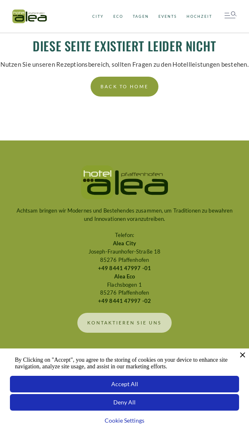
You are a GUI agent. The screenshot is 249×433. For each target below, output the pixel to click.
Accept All (124, 383)
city (98, 16)
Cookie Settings (124, 420)
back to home (124, 86)
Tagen (141, 16)
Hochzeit (199, 16)
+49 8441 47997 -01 (124, 268)
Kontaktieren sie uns (124, 322)
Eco (118, 16)
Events (167, 16)
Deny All (124, 402)
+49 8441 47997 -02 (124, 301)
